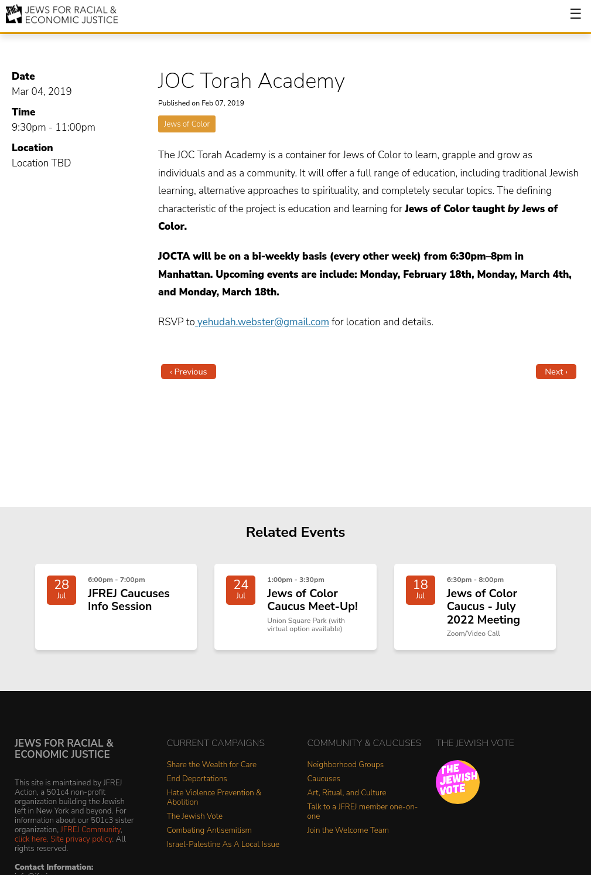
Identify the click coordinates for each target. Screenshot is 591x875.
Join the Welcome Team (349, 831)
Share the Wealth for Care (212, 765)
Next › (556, 371)
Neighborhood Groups (346, 765)
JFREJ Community (91, 829)
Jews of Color (187, 124)
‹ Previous (188, 371)
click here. (32, 839)
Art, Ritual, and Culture (347, 793)
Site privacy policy (81, 839)
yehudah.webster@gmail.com (262, 322)
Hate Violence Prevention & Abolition (214, 798)
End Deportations (197, 779)
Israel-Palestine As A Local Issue (223, 845)
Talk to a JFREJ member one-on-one (363, 812)
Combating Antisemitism (209, 831)
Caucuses (324, 779)
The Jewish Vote (195, 817)
